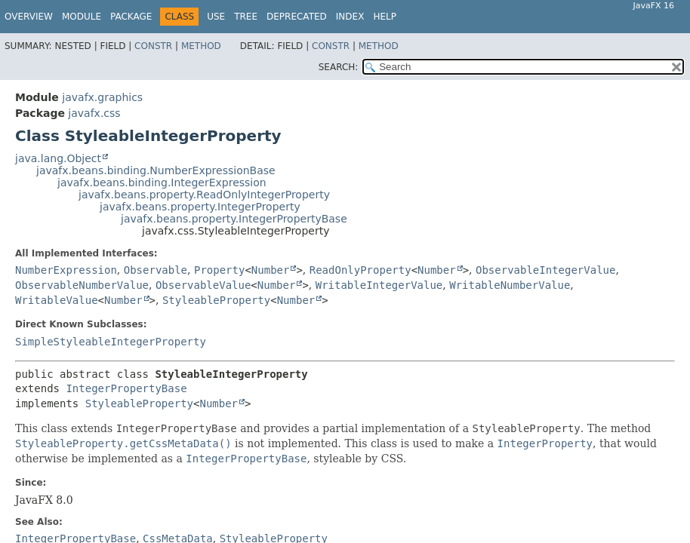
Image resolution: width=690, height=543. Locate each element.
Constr (153, 46)
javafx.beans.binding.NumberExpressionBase (156, 170)
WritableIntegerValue (379, 285)
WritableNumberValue (509, 285)
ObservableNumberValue (82, 285)
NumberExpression (66, 270)
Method (201, 46)
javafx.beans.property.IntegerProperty (200, 207)
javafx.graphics (102, 97)
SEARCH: (339, 67)
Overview (29, 16)
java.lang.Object (58, 158)
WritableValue (56, 300)
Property (219, 270)
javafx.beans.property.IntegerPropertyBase (234, 219)
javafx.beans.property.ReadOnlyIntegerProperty (204, 195)
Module (81, 16)
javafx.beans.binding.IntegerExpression (161, 182)
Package (131, 16)
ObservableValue (203, 285)
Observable (155, 270)
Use (216, 16)
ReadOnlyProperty (360, 270)
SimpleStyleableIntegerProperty (110, 342)
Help (384, 16)
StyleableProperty (216, 300)
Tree (245, 16)
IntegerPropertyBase (126, 388)
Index (350, 16)
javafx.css (94, 113)
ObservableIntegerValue (545, 270)
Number (270, 270)
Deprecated (296, 16)
